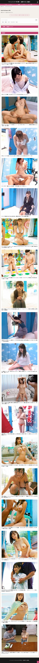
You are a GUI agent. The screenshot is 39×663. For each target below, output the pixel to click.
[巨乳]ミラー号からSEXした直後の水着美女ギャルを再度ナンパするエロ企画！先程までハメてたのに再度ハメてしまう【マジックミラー (19, 653)
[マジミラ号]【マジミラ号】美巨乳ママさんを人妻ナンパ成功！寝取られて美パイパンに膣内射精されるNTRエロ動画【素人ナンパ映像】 (19, 466)
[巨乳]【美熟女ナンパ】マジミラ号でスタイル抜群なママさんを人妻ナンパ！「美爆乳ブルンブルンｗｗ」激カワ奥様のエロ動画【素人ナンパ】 (19, 497)
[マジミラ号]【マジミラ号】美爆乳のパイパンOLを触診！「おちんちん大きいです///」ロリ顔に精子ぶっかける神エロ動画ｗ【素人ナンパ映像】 (19, 528)
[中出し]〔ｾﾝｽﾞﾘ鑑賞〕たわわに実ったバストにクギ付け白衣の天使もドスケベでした (15, 94)
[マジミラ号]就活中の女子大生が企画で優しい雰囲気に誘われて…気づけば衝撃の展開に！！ (16, 216)
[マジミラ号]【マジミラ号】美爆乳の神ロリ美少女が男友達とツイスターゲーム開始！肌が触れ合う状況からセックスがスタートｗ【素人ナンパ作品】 (19, 64)
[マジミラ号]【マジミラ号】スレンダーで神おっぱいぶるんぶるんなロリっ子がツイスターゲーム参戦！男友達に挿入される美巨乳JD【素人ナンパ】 (19, 247)
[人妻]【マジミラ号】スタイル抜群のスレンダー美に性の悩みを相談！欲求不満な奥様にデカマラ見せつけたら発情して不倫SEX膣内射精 (19, 341)
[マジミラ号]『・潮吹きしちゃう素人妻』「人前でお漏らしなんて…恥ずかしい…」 (14, 186)
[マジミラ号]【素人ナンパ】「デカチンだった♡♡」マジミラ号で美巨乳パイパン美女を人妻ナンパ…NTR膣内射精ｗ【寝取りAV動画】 (19, 622)
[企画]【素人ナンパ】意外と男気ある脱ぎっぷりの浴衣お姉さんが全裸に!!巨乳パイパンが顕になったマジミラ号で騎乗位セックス (19, 434)
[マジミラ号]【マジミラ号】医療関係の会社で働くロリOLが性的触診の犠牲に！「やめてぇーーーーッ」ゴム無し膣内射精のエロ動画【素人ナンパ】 (19, 591)
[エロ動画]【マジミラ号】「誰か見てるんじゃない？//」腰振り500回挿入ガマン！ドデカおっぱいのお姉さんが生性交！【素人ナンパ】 (19, 372)
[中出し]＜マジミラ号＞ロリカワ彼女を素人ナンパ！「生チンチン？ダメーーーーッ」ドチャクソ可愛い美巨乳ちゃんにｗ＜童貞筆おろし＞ (19, 559)
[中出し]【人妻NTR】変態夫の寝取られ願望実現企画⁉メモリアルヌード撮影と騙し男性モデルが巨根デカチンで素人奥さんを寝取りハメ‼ (19, 403)
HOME (3, 6)
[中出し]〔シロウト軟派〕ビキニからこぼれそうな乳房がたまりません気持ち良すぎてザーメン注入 (17, 155)
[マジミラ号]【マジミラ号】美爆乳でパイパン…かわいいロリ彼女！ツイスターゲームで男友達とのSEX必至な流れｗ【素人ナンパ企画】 (19, 278)
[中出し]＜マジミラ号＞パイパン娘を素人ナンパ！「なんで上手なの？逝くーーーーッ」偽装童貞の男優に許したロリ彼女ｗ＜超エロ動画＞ (19, 125)
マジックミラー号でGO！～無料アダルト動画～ (19, 1)
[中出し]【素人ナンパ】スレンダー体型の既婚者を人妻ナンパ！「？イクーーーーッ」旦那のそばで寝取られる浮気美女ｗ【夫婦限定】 (19, 309)
